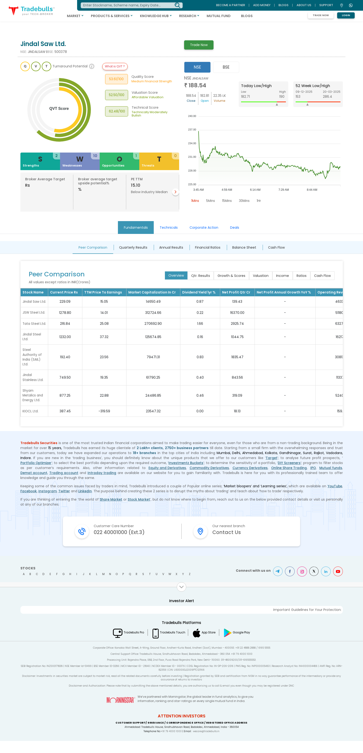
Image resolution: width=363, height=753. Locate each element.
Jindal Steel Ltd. (32, 347)
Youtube (338, 584)
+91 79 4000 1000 (171, 743)
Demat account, (34, 484)
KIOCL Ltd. (31, 422)
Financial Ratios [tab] (207, 247)
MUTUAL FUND (232, 16)
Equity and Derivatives (166, 479)
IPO (313, 479)
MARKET (86, 16)
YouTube (334, 497)
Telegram (276, 584)
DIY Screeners (289, 474)
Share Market (110, 511)
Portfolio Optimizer (36, 474)
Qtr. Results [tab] (200, 275)
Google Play (248, 644)
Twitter (65, 502)
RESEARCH (200, 16)
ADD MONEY (261, 5)
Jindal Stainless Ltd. (33, 388)
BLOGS (260, 16)
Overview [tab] (176, 275)
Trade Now (321, 15)
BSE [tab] (226, 67)
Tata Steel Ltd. (31, 331)
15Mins (228, 200)
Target (271, 469)
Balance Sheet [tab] (244, 247)
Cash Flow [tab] (276, 247)
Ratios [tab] (302, 275)
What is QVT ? (115, 66)
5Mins (211, 200)
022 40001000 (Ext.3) (123, 544)
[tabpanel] (263, 140)
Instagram (48, 502)
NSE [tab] (197, 67)
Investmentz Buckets (186, 474)
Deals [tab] (234, 227)
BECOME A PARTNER (230, 5)
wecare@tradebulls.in (206, 743)
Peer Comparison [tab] (93, 247)
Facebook (29, 502)
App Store (211, 644)
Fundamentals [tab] (136, 227)
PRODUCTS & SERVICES (123, 16)
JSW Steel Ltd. (34, 317)
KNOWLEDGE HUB (167, 16)
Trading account (64, 484)
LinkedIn (86, 502)
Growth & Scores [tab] (231, 275)
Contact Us (228, 544)
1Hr (261, 200)
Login (346, 15)
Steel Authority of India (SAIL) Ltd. (32, 367)
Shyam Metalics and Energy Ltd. (33, 407)
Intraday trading (102, 484)
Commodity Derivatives (208, 479)
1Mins (195, 200)
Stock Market (139, 511)
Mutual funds (330, 479)
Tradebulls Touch (171, 644)
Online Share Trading (289, 479)
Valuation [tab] (261, 275)
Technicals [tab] (169, 227)
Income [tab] (282, 275)
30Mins (246, 200)
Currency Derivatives (249, 479)
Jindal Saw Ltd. (31, 304)
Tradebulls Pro (129, 644)
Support (326, 5)
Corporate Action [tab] (204, 227)
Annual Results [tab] (171, 247)
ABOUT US (304, 5)
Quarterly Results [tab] (133, 247)
